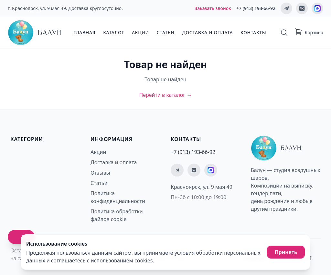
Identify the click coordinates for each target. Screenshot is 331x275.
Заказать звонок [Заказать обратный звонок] (213, 8)
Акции (140, 32)
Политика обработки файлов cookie (117, 215)
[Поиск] (284, 32)
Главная (84, 32)
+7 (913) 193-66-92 (255, 8)
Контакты (253, 32)
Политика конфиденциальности (118, 197)
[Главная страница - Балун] (35, 33)
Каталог (113, 32)
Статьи (166, 32)
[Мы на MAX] (317, 8)
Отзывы (100, 172)
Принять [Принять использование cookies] (286, 252)
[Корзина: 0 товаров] (308, 32)
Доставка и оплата (207, 32)
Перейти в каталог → (165, 94)
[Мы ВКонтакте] (302, 8)
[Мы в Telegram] (286, 8)
